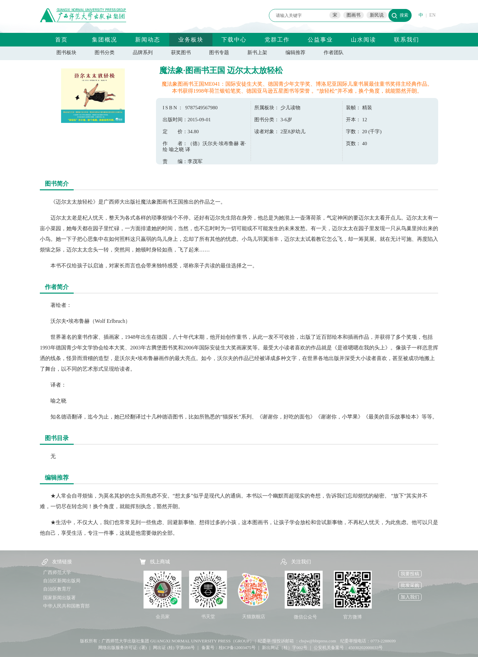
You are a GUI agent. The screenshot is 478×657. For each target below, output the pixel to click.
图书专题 (219, 52)
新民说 (377, 15)
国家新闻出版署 (59, 597)
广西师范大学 (57, 572)
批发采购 (410, 585)
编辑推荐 (295, 52)
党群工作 (277, 40)
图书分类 (105, 52)
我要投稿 (410, 573)
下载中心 (234, 40)
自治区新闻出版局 (61, 580)
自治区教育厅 (57, 589)
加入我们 (410, 597)
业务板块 (190, 40)
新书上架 (257, 52)
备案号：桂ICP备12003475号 (228, 647)
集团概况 (104, 40)
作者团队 (334, 52)
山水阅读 (363, 40)
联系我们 (406, 40)
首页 (61, 40)
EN (432, 15)
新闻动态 (147, 40)
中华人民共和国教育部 (66, 606)
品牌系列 (143, 52)
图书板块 (66, 52)
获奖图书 (181, 52)
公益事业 (320, 40)
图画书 (353, 15)
